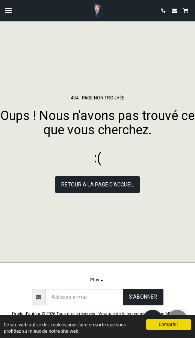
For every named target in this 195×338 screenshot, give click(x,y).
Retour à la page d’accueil (97, 185)
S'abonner (143, 297)
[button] (8, 10)
